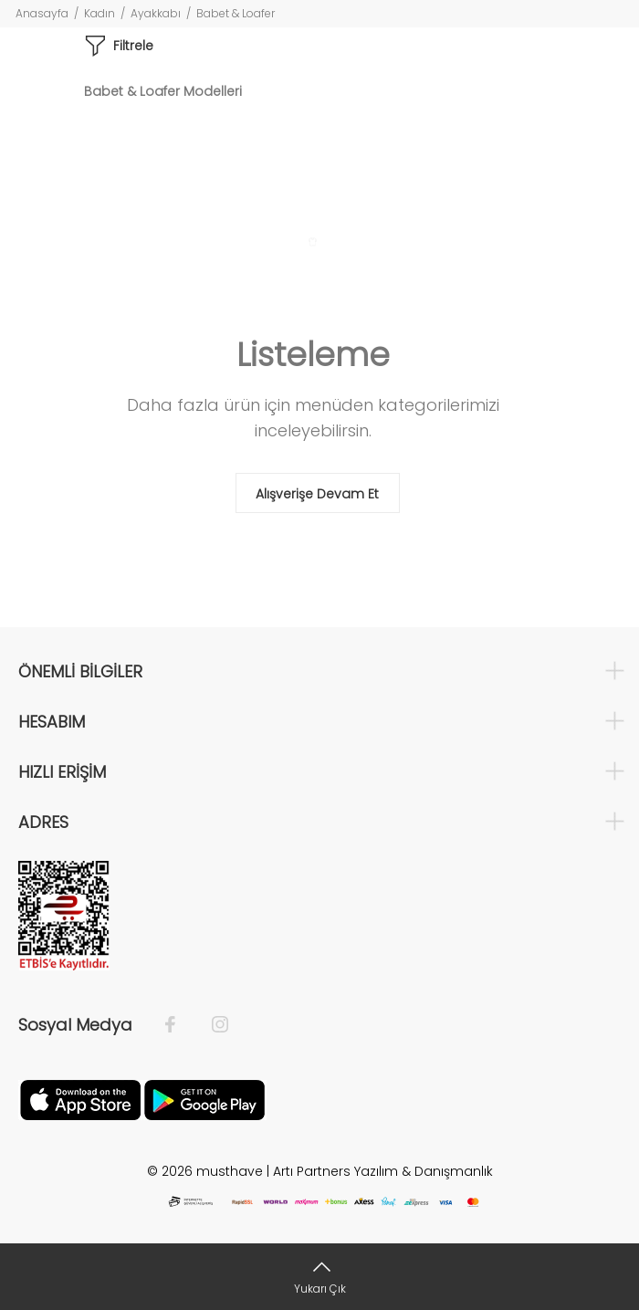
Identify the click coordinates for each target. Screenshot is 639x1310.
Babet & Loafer (235, 13)
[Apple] (80, 1099)
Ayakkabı (156, 13)
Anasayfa (42, 13)
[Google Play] (204, 1099)
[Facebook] (179, 1025)
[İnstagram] (211, 1025)
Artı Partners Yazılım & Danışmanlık (383, 1171)
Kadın (99, 13)
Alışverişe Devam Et (317, 494)
